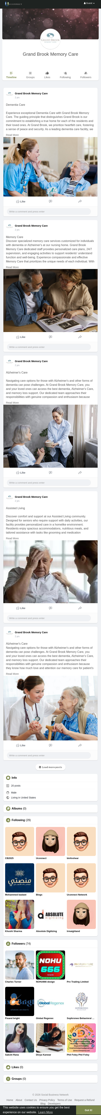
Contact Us (31, 1100)
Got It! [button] (88, 1110)
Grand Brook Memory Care (50, 54)
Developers (54, 1103)
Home (9, 1100)
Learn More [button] (45, 1112)
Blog (43, 1103)
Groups (17, 1078)
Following (18, 820)
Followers (18, 943)
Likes (15, 1067)
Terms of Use (64, 1100)
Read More (12, 135)
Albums (17, 808)
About (19, 1100)
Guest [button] (89, 3)
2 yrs (17, 97)
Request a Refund (85, 1100)
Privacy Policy (47, 1100)
